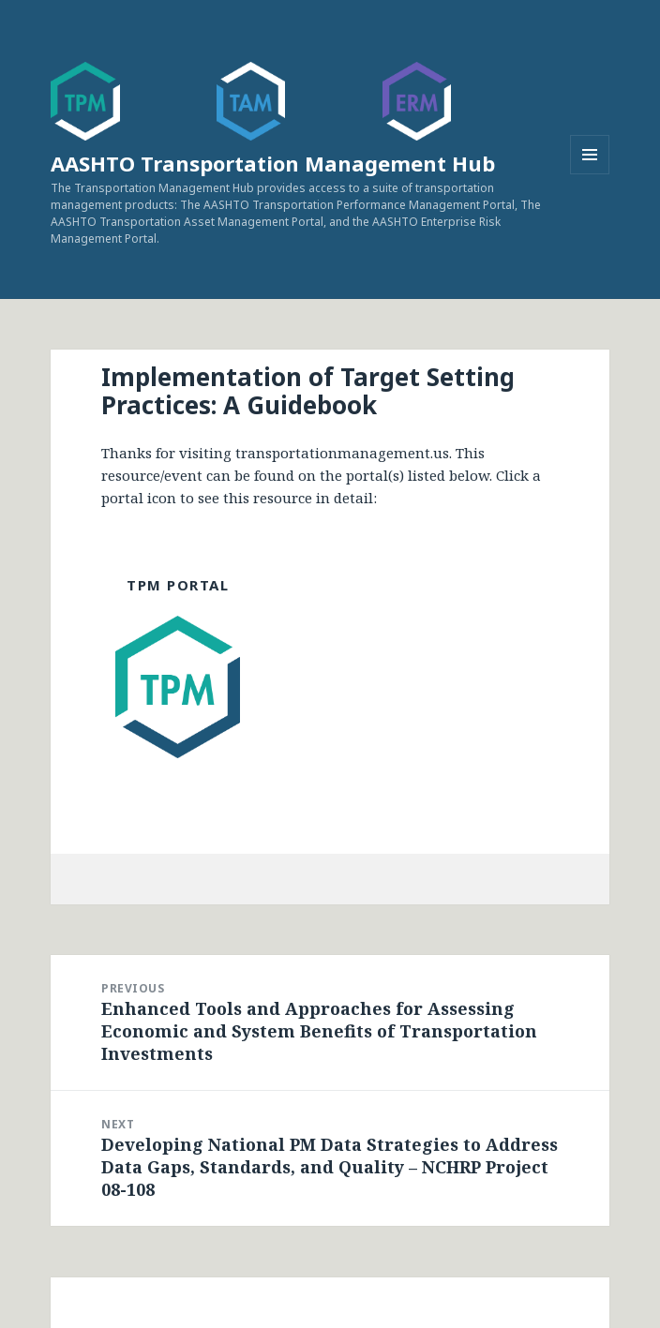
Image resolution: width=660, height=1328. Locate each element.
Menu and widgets (590, 173)
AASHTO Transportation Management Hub (273, 163)
